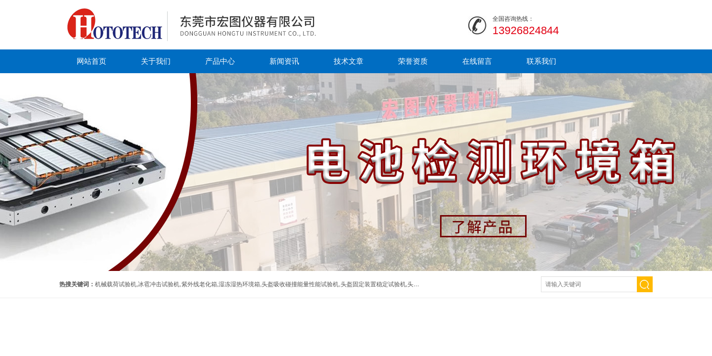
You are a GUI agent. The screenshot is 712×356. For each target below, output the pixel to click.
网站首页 (91, 61)
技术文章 (348, 61)
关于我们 (156, 61)
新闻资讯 (284, 61)
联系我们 (541, 61)
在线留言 (477, 61)
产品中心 (220, 61)
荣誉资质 (413, 61)
